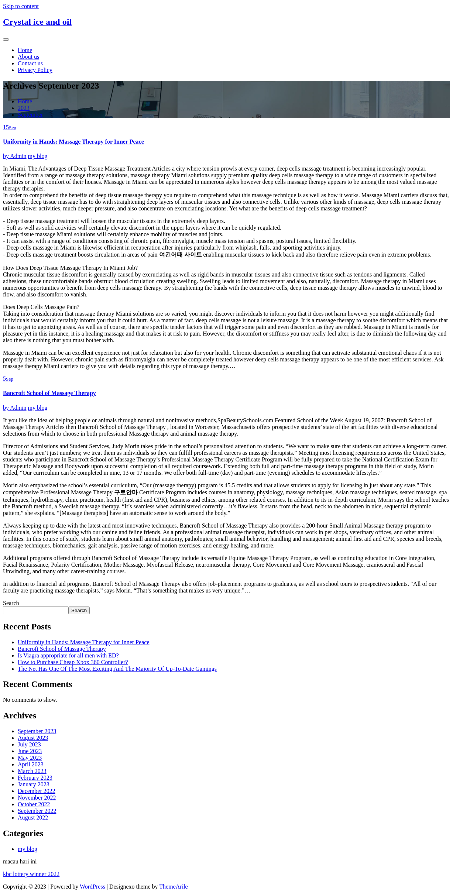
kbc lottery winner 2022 (31, 874)
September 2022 (37, 811)
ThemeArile (173, 886)
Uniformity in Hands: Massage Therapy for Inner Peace (73, 141)
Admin (15, 156)
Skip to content (21, 6)
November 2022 (37, 797)
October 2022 (34, 804)
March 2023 (32, 771)
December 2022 (36, 791)
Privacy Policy (35, 70)
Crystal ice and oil (37, 22)
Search (11, 603)
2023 (24, 108)
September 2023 (37, 731)
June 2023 (30, 751)
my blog (38, 156)
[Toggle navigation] (6, 39)
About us (28, 57)
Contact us (30, 63)
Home (25, 50)
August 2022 (33, 817)
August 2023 (33, 738)
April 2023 (31, 764)
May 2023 (30, 758)
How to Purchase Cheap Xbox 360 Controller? (73, 662)
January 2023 (33, 784)
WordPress (92, 886)
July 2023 (29, 744)
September (30, 114)
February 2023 (35, 777)
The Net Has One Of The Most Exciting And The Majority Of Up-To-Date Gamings (117, 669)
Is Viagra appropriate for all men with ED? (68, 655)
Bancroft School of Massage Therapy (49, 393)
